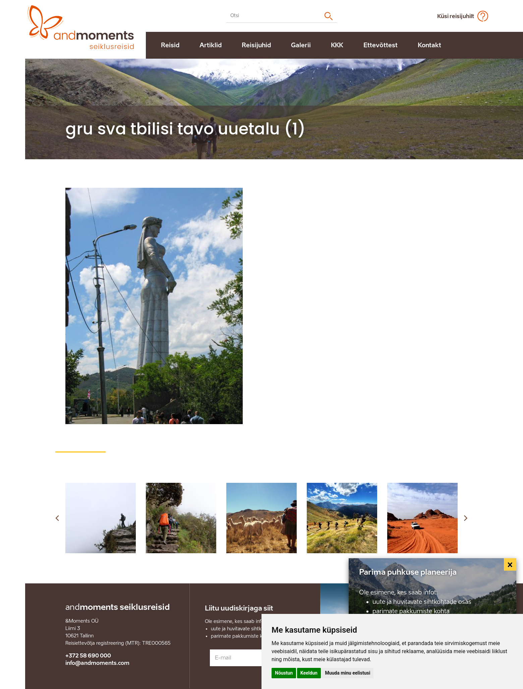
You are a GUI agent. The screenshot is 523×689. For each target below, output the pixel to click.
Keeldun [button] (308, 673)
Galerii (301, 45)
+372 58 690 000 (88, 655)
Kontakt (429, 45)
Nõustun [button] (284, 673)
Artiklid (210, 45)
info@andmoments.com (97, 663)
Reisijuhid (256, 45)
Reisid (170, 45)
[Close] (510, 564)
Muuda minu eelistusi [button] (347, 673)
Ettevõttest (380, 45)
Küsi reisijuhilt (455, 16)
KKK (337, 45)
